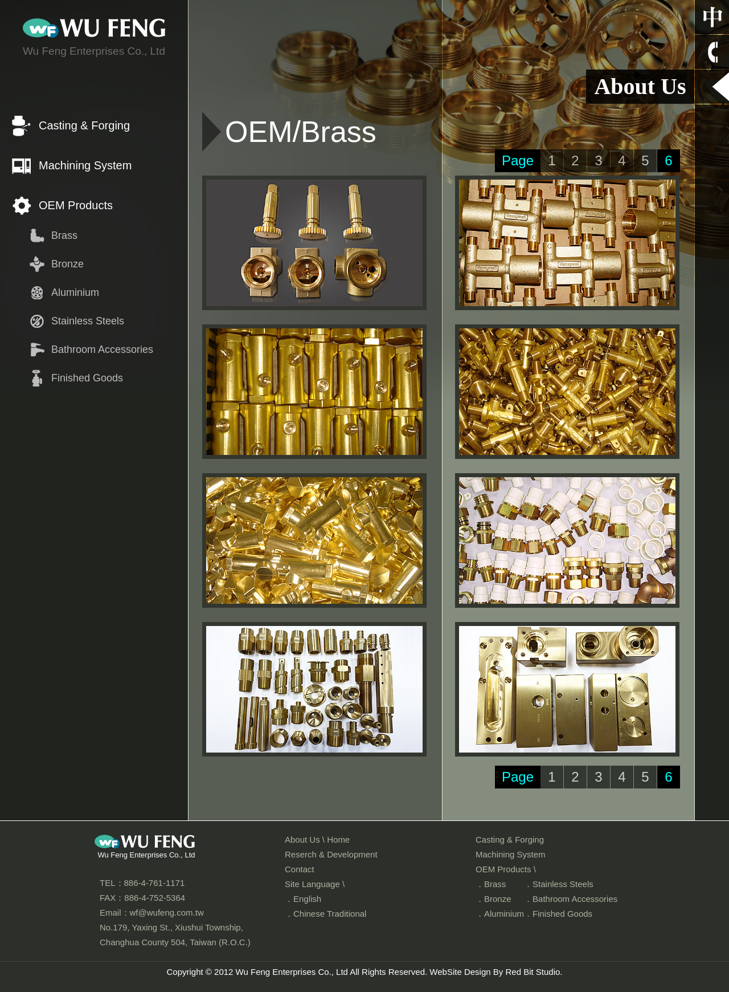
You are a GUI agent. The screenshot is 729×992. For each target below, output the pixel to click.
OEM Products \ (506, 869)
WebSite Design (459, 972)
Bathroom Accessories (102, 349)
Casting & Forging (84, 125)
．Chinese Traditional (325, 913)
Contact (299, 869)
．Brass (491, 884)
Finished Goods (87, 378)
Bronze (67, 264)
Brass (64, 235)
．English (303, 899)
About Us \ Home (317, 839)
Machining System (85, 165)
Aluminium (75, 292)
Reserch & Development (331, 854)
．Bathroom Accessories (570, 899)
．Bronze (493, 899)
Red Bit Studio (532, 972)
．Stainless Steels (558, 884)
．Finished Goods (558, 913)
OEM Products (76, 205)
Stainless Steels (87, 321)
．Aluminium (500, 913)
